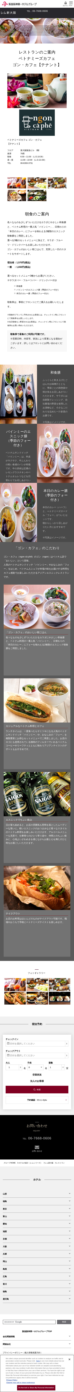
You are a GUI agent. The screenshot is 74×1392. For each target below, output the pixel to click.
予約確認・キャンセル (37, 1100)
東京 (5, 1209)
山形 (5, 1194)
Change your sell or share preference (20, 1382)
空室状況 (37, 1075)
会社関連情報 (9, 1336)
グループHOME (10, 1163)
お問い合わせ (24, 11)
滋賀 (5, 1231)
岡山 (5, 1261)
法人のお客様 (37, 1081)
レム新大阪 (49, 1163)
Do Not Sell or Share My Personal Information (36, 1387)
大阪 (5, 1246)
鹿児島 (6, 1299)
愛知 (5, 1224)
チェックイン (12, 1039)
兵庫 (5, 1254)
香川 (5, 1284)
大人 (8, 1063)
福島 (5, 1201)
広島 (5, 1276)
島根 (5, 1269)
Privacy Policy (11, 1380)
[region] (37, 1373)
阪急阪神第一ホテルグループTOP (37, 1331)
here (38, 1361)
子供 (29, 1063)
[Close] (69, 1359)
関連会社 (7, 1344)
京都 (5, 1239)
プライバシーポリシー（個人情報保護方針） (22, 1352)
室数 (51, 1063)
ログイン (65, 3)
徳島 (5, 1291)
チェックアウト (13, 1051)
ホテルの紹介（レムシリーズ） (30, 1163)
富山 (5, 1216)
